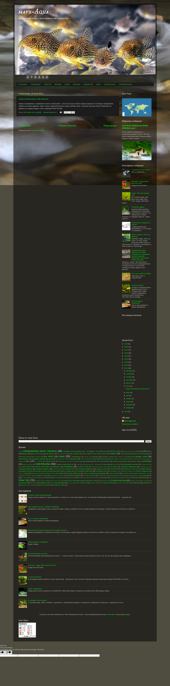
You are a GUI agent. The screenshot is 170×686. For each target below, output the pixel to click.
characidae (106, 464)
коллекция (103, 454)
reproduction (23, 483)
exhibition (61, 473)
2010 (126, 411)
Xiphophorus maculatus (42, 485)
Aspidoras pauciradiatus (119, 461)
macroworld (111, 614)
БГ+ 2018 (96, 451)
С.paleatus (59, 459)
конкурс (112, 453)
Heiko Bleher (125, 473)
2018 (126, 347)
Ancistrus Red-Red (34, 577)
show (45, 483)
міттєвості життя (34, 457)
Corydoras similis (115, 469)
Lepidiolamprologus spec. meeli (132, 475)
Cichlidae (23, 467)
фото (28, 461)
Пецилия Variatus (108, 457)
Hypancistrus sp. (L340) (56, 475)
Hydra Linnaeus (42, 475)
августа (129, 383)
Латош (123, 454)
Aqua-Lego (79, 461)
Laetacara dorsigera (111, 475)
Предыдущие (110, 125)
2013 (126, 362)
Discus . (21, 473)
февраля (129, 405)
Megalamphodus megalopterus (35, 477)
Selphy (32, 483)
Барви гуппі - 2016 (83, 451)
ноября (129, 374)
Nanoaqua (76, 84)
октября (129, 377)
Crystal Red (88, 471)
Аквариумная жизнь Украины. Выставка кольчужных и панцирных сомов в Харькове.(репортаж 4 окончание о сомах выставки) (141, 255)
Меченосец (22, 457)
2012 (126, 365)
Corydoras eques (137, 285)
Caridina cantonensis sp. (65, 464)
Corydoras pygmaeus (85, 469)
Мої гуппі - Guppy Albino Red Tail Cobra (140, 182)
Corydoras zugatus (65, 471)
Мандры (146, 454)
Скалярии (88, 459)
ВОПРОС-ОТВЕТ (114, 451)
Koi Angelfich (76, 475)
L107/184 (100, 475)
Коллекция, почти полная (37, 600)
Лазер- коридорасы (35, 589)
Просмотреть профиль (130, 424)
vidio (137, 483)
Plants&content (104, 480)
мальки (138, 454)
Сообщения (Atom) (38, 130)
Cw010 (105, 471)
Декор (149, 451)
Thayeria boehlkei (108, 483)
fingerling (85, 473)
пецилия (95, 457)
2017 (126, 350)
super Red (84, 483)
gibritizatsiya (94, 473)
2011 (126, 368)
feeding (78, 473)
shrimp (67, 84)
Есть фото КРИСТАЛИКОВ (141, 274)
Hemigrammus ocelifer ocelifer (27, 475)
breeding (148, 461)
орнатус (86, 456)
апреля (129, 398)
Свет (81, 459)
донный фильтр (48, 454)
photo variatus (93, 480)
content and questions (52, 467)
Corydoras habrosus (26, 469)
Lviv (23, 477)
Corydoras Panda (70, 469)
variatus (131, 483)
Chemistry (116, 464)
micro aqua (71, 477)
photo (98, 84)
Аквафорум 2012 (68, 451)
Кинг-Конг (94, 454)
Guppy (111, 473)
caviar (78, 464)
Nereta (127, 477)
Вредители (126, 451)
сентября (129, 380)
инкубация (76, 454)
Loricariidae (22, 84)
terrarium (92, 483)
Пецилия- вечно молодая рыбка (39, 495)
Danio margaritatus (143, 471)
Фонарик (21, 461)
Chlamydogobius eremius (129, 464)
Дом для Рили (35, 454)
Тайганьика (104, 459)
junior (67, 475)
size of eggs (54, 483)
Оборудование (76, 457)
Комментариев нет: (50, 112)
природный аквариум (38, 459)
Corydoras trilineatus (31, 471)
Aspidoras (107, 461)
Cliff (30, 467)
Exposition (70, 473)
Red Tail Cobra (145, 480)
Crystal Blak (77, 471)
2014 (126, 359)
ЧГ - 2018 (37, 461)
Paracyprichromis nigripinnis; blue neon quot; (47, 480)
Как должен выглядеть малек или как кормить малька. (47, 530)
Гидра (133, 451)
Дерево (24, 454)
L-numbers (92, 475)
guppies (103, 473)
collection (38, 467)
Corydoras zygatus (138, 207)
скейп (96, 459)
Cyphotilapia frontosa (115, 471)
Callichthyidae (36, 84)
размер (50, 459)
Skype (62, 483)
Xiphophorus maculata (27, 485)
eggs (26, 473)
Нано (62, 456)
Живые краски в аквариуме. (38, 542)
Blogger (127, 614)
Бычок (104, 451)
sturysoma (70, 483)
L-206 (85, 475)
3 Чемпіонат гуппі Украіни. (141, 170)
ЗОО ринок (61, 453)
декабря (129, 371)
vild (144, 483)
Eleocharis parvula (36, 473)
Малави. (130, 454)
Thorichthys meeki (121, 483)
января (129, 408)
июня (128, 392)
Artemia (98, 461)
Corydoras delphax (112, 467)
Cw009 (98, 471)
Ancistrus (52, 461)
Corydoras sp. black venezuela (132, 469)
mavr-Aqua (33, 11)
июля (128, 386)
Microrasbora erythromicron (85, 477)
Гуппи (140, 451)
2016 (126, 353)
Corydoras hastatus (42, 469)
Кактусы (85, 454)
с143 (65, 459)
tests (99, 483)
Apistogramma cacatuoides (65, 461)
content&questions (125, 84)
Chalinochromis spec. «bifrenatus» (91, 464)
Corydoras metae (57, 469)
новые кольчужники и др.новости (33, 99)
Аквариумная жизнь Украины (40, 451)
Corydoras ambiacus (97, 466)
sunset (77, 483)
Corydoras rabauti (101, 469)
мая (128, 395)
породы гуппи (141, 456)
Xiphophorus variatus (59, 485)
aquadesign (89, 461)
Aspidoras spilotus (136, 461)
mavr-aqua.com (130, 421)
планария (120, 456)
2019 (126, 344)
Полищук (129, 457)
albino (44, 461)
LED (120, 475)
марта (128, 402)
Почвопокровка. (24, 459)
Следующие (25, 125)
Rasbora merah (134, 480)
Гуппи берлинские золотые (37, 553)
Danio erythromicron (129, 471)
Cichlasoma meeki (146, 464)
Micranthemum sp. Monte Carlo (56, 477)
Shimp (38, 483)
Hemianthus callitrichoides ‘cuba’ (140, 473)
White (149, 483)
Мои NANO (48, 456)
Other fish (47, 84)
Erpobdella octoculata (50, 473)
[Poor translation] (8, 652)
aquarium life (88, 84)
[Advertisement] (68, 120)
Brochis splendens (27, 464)
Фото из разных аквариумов (137, 302)
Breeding (58, 84)
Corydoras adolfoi (83, 467)
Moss (97, 477)
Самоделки (73, 459)
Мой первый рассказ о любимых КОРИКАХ (43, 507)
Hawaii (117, 473)
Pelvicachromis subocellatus (71, 480)
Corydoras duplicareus (128, 467)
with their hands (109, 84)
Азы (20, 451)
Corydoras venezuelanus (49, 471)
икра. (68, 454)
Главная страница (67, 125)
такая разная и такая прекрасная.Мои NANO (123, 459)
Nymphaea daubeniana (139, 477)
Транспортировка (144, 459)
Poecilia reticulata (118, 480)
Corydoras (68, 467)
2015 (126, 356)
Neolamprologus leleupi (116, 477)
